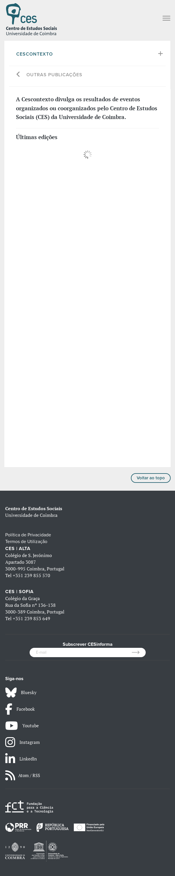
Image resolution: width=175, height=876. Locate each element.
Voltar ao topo (151, 477)
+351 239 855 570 (31, 575)
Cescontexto (34, 54)
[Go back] (18, 75)
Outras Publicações (54, 75)
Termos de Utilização (26, 542)
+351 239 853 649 (31, 618)
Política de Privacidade (28, 535)
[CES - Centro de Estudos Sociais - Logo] (31, 19)
